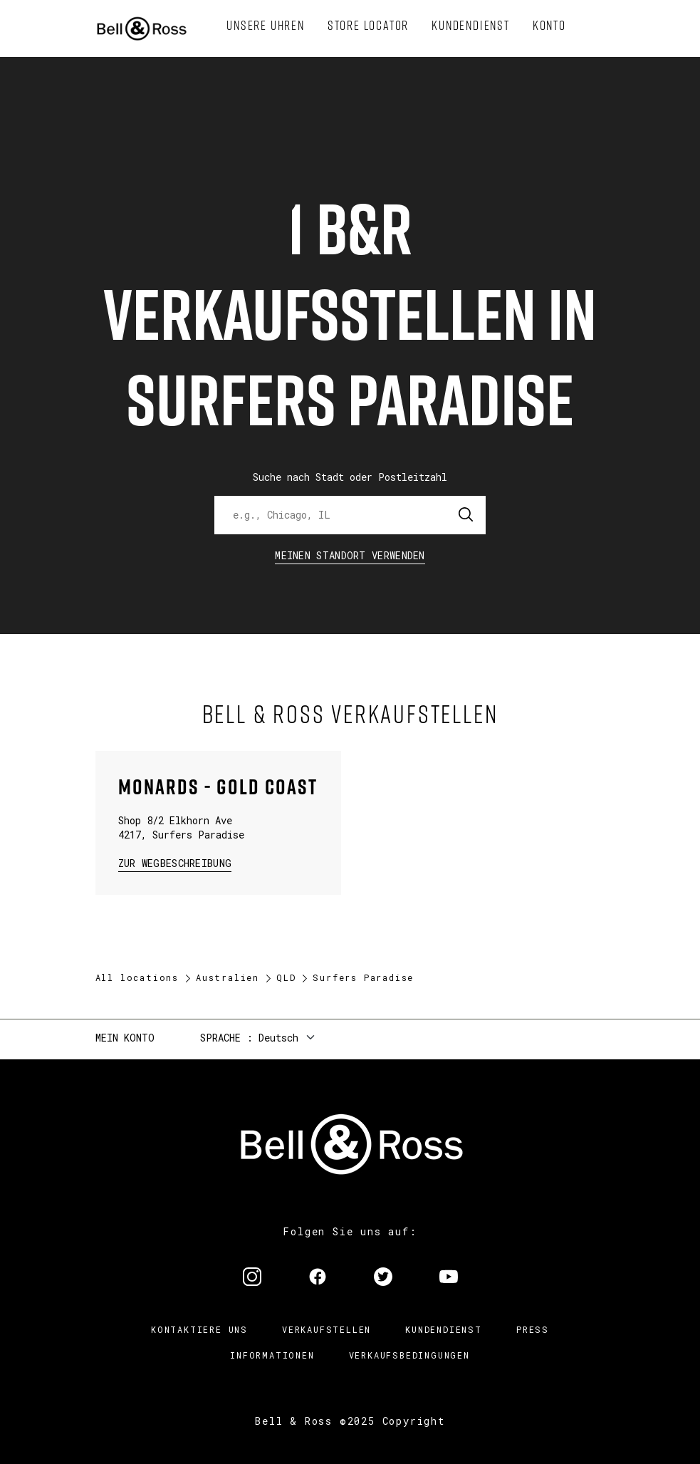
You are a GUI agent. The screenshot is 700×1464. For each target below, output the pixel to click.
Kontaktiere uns (199, 1329)
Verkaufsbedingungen (409, 1355)
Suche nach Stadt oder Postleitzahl (350, 477)
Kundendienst (443, 1329)
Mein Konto (125, 1037)
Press (532, 1329)
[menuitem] (265, 25)
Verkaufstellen (326, 1329)
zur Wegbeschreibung (175, 862)
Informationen (272, 1355)
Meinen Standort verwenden (350, 555)
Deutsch (278, 1037)
